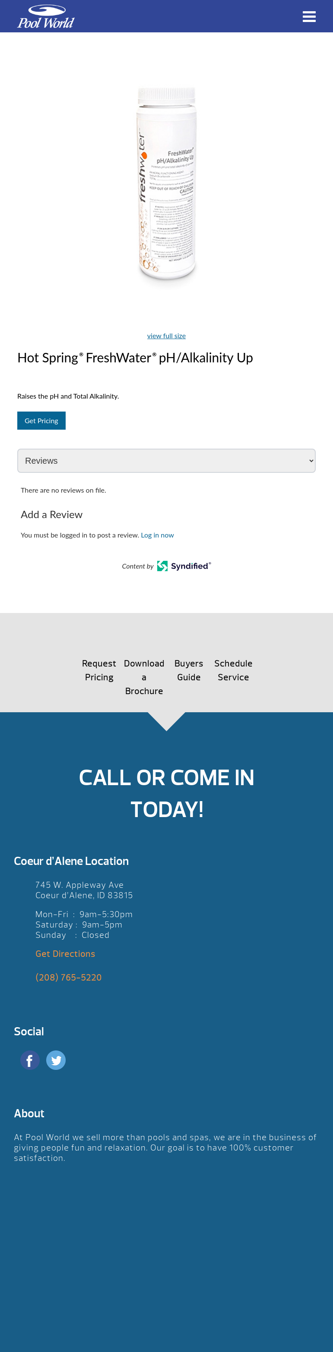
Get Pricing (41, 420)
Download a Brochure (144, 677)
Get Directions (65, 954)
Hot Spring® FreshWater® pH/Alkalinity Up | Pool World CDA (46, 16)
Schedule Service (233, 670)
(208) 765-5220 (68, 977)
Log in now (157, 535)
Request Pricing (99, 670)
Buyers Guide (188, 670)
